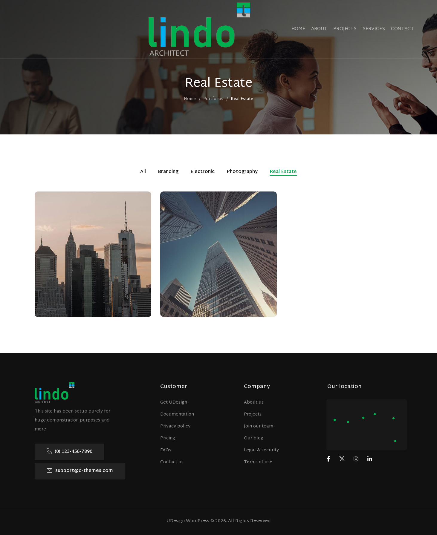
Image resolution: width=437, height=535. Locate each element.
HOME (298, 29)
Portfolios (213, 99)
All (143, 172)
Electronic (202, 172)
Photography (242, 172)
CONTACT (402, 29)
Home (190, 99)
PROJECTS (345, 29)
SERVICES (374, 29)
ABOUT (319, 29)
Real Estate (283, 172)
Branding (168, 172)
